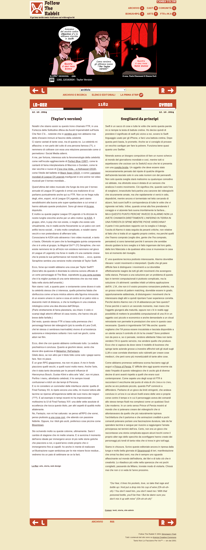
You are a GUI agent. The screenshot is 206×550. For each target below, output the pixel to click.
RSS (112, 521)
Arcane (90, 206)
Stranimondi (143, 450)
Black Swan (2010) (70, 173)
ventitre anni (70, 134)
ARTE (152, 14)
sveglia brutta (121, 167)
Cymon (108, 510)
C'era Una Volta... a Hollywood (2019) (76, 169)
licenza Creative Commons (164, 537)
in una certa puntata (90, 275)
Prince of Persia (122, 366)
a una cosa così (57, 417)
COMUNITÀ (167, 8)
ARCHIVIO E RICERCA (75, 95)
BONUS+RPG (134, 14)
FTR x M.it (168, 14)
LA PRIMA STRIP (131, 95)
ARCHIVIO (136, 8)
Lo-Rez (35, 466)
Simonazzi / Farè (169, 534)
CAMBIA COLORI (166, 1)
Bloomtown (38, 425)
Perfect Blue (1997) (78, 161)
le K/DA (88, 218)
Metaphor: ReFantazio (67, 351)
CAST (152, 8)
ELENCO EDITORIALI (103, 95)
